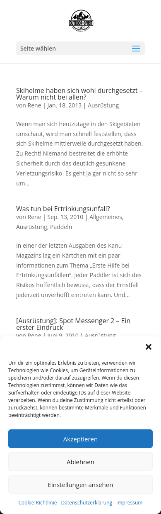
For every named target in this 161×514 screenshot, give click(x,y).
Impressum (129, 502)
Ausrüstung (103, 105)
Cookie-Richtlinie (38, 502)
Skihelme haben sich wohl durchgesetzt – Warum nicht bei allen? (79, 94)
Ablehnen (80, 462)
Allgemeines (105, 217)
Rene (34, 105)
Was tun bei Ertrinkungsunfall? (63, 208)
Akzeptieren (80, 439)
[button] (148, 347)
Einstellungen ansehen (80, 484)
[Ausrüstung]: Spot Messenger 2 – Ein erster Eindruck (73, 324)
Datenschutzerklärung (86, 502)
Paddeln (61, 227)
